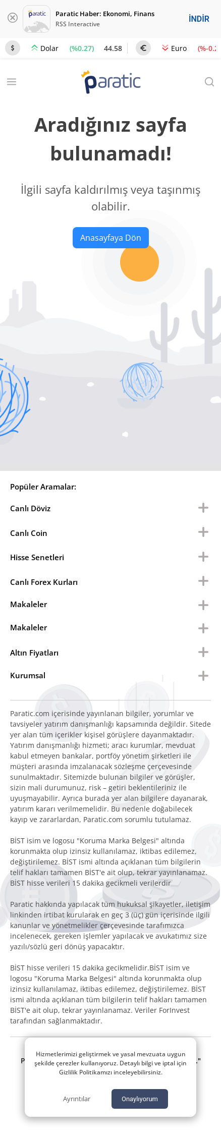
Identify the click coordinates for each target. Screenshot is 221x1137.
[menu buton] (203, 508)
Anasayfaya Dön (110, 237)
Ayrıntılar (76, 1098)
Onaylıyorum (140, 1099)
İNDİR (199, 19)
